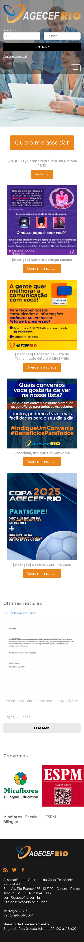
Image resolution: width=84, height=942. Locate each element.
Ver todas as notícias (19, 613)
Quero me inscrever (42, 269)
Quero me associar (42, 142)
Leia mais (42, 728)
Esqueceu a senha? (15, 56)
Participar (42, 174)
